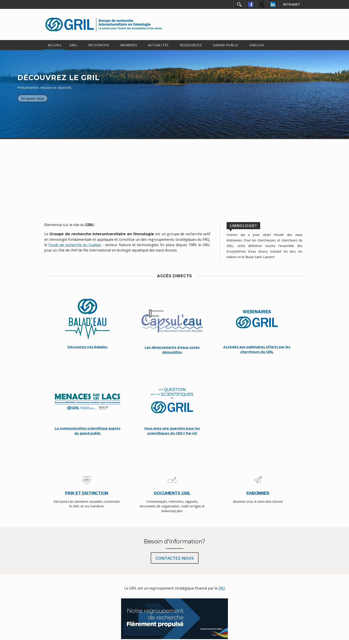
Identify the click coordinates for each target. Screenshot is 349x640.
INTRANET (291, 4)
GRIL (73, 45)
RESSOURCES (191, 45)
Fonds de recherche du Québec (75, 244)
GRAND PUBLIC (225, 45)
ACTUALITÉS (158, 45)
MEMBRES (128, 45)
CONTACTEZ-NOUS (175, 558)
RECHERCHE (98, 45)
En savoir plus (32, 98)
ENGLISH (257, 45)
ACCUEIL (55, 45)
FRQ (221, 588)
